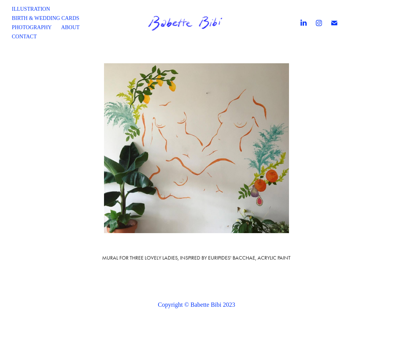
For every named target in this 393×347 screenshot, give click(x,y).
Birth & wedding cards (45, 18)
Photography (32, 27)
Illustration (31, 9)
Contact (24, 36)
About (70, 27)
